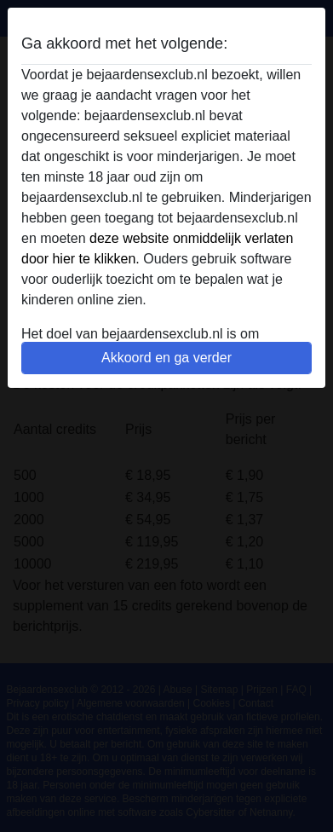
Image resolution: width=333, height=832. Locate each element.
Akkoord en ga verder (166, 357)
